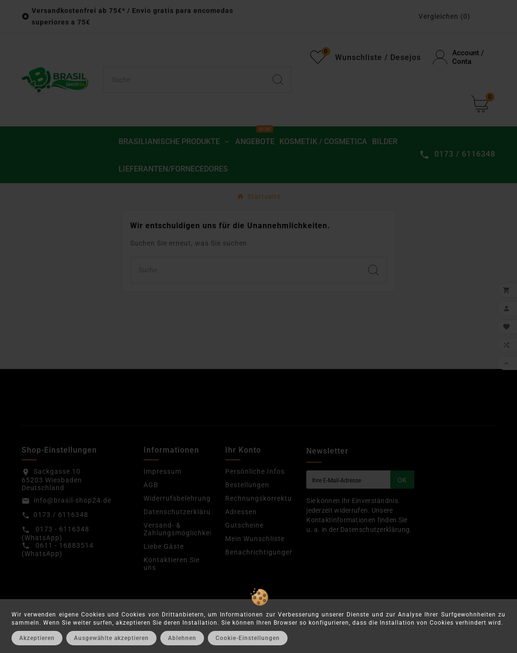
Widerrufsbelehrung (177, 498)
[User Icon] (464, 57)
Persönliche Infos (255, 471)
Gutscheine (244, 525)
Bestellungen (247, 485)
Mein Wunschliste (255, 538)
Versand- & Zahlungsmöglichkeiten (183, 529)
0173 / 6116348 (61, 514)
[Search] (278, 79)
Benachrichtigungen (259, 552)
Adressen (241, 512)
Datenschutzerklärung (181, 512)
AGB (151, 485)
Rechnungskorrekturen (264, 498)
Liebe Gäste (164, 546)
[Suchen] (184, 79)
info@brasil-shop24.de (72, 500)
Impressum (162, 471)
